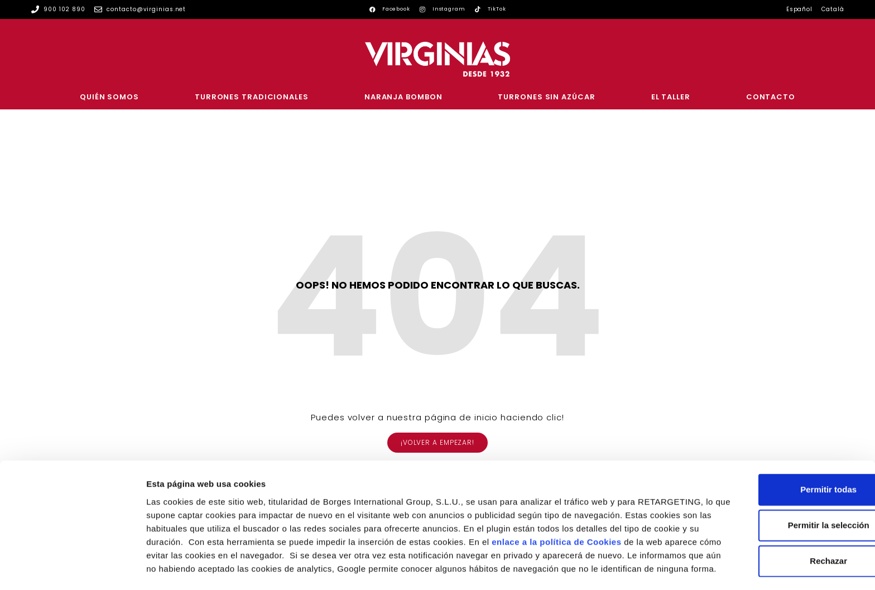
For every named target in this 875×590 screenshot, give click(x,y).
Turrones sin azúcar (546, 97)
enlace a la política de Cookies (211, 505)
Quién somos (109, 97)
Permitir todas (782, 439)
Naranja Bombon (403, 97)
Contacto (770, 97)
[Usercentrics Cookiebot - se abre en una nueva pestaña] (72, 568)
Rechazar (782, 511)
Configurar (588, 568)
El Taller (670, 97)
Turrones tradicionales (252, 97)
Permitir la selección (782, 475)
